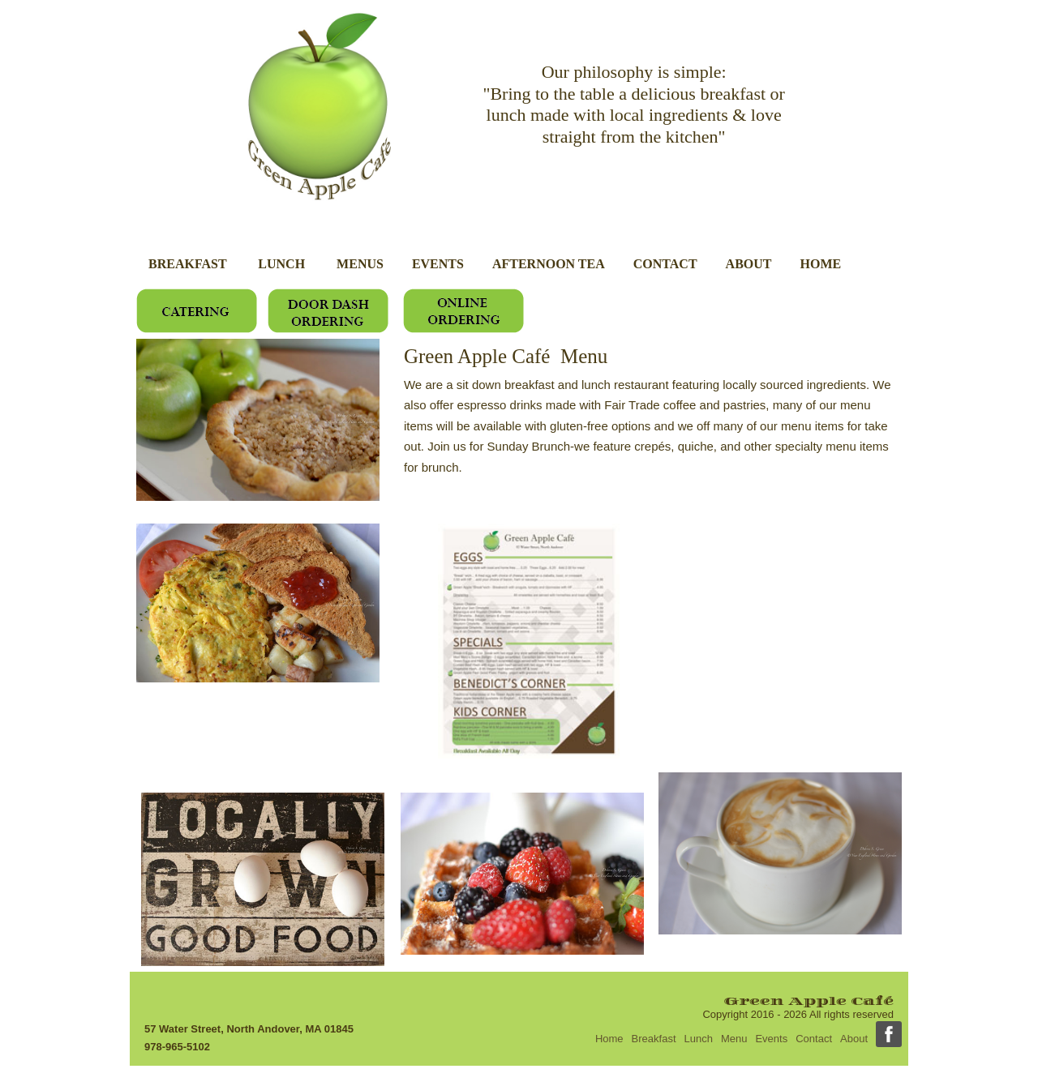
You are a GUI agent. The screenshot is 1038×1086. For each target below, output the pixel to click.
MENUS (360, 264)
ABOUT (749, 264)
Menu (734, 1039)
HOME (821, 264)
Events (771, 1039)
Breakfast (654, 1039)
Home (609, 1039)
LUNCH (283, 264)
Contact (814, 1039)
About (854, 1039)
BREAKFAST (188, 264)
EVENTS (438, 264)
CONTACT (665, 264)
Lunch (698, 1039)
